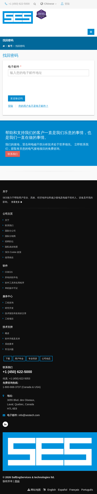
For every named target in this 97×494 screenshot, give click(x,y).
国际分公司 (10, 231)
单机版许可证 (11, 288)
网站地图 (36, 489)
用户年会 (19, 358)
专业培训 (32, 358)
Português (87, 489)
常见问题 (9, 349)
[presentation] (35, 86)
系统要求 (9, 344)
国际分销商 (10, 236)
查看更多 (16, 202)
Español (62, 489)
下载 (8, 358)
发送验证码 (16, 98)
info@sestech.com (29, 415)
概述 (7, 333)
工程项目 (9, 318)
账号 (10, 46)
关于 (7, 220)
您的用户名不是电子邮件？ (33, 106)
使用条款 (9, 257)
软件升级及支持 (12, 338)
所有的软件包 (11, 277)
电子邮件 (13, 66)
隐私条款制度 (11, 247)
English (51, 489)
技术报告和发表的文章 (15, 313)
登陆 (65, 3)
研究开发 (9, 308)
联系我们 (13, 154)
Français (74, 489)
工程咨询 (9, 302)
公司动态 (46, 358)
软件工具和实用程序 (14, 283)
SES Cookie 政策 (13, 252)
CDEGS (9, 272)
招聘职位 (9, 241)
